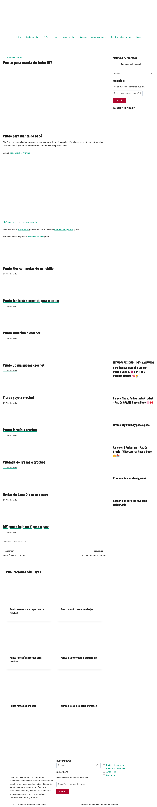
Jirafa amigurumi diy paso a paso (131, 425)
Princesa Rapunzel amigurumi (129, 478)
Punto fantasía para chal (23, 706)
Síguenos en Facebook (125, 58)
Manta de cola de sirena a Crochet (79, 706)
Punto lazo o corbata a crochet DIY (79, 658)
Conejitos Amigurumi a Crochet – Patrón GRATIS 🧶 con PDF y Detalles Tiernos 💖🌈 (131, 372)
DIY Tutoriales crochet (121, 37)
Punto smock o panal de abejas (77, 609)
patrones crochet (36, 236)
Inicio (18, 37)
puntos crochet (20, 542)
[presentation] (29, 591)
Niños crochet (50, 37)
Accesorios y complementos (93, 37)
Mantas (7, 542)
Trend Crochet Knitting (19, 153)
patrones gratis (30, 222)
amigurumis (23, 229)
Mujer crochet (32, 37)
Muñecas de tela (10, 222)
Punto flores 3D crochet (27, 553)
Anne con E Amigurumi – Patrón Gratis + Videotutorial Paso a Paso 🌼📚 (132, 452)
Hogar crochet (68, 37)
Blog (138, 37)
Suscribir (119, 100)
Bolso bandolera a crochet (81, 553)
